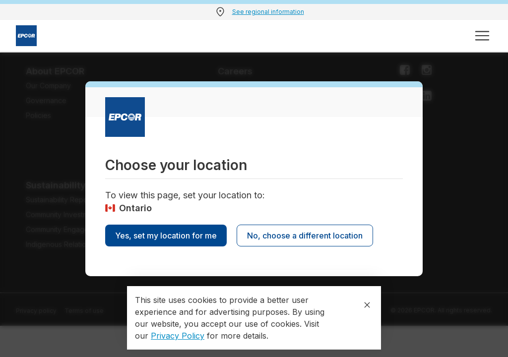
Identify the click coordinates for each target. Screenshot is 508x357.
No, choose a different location (305, 235)
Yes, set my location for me (166, 235)
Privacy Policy (177, 336)
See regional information (268, 11)
